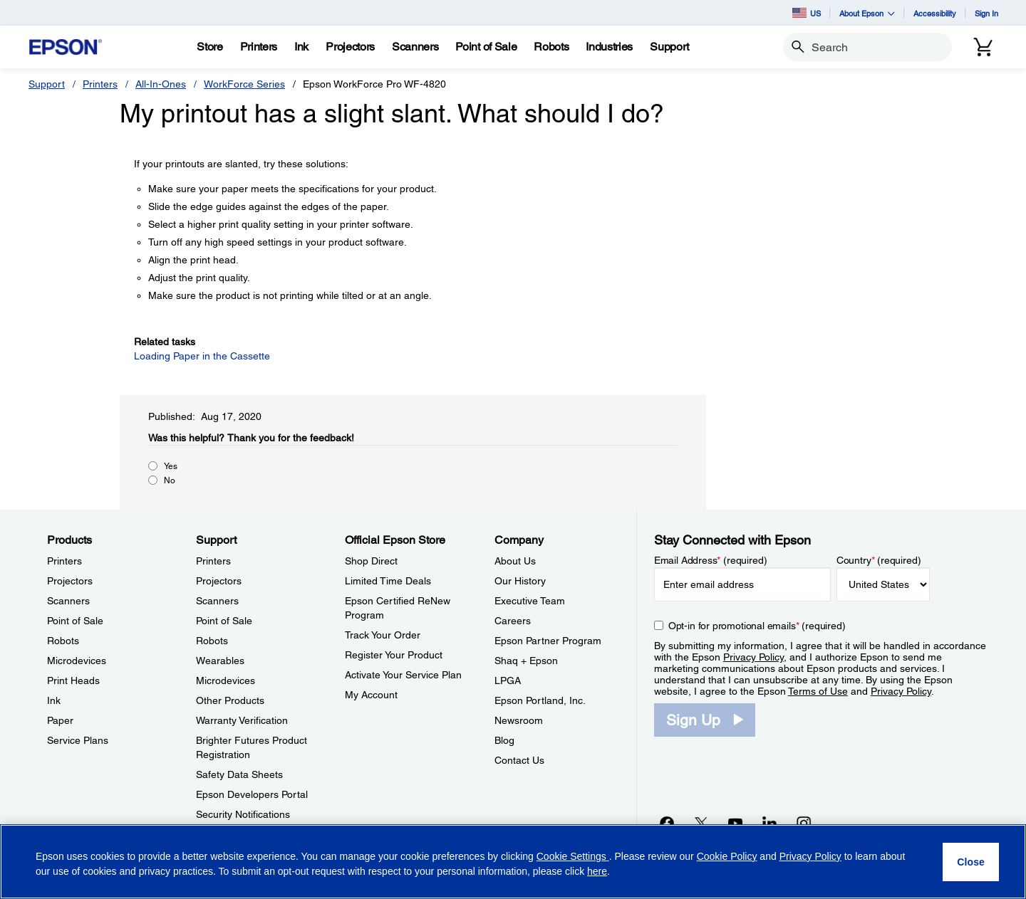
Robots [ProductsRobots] (63, 640)
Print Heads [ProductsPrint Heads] (73, 680)
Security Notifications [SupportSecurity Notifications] (243, 814)
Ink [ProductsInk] (54, 700)
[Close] (971, 862)
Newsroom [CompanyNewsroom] (518, 720)
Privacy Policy (753, 657)
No (169, 480)
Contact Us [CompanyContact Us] (519, 760)
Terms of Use (818, 691)
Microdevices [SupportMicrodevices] (225, 680)
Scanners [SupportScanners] (217, 600)
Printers (100, 84)
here (597, 871)
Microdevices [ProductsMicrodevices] (76, 660)
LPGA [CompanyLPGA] (507, 680)
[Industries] (609, 47)
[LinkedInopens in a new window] (769, 823)
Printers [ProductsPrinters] (64, 561)
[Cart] (983, 47)
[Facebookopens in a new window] (667, 823)
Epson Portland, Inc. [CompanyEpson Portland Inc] (540, 700)
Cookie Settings (573, 856)
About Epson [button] (867, 13)
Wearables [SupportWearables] (220, 660)
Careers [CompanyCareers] (512, 620)
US (806, 13)
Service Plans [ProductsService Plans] (77, 740)
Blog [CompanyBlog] (504, 740)
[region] (513, 861)
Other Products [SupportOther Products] (230, 700)
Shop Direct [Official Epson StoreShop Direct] (371, 561)
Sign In (986, 13)
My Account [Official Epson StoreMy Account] (371, 694)
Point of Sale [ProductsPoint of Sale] (75, 620)
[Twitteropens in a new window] (701, 823)
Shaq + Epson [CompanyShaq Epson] (526, 660)
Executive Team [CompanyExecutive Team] (529, 600)
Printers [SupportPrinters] (213, 561)
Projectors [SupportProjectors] (219, 581)
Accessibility (934, 13)
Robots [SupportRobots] (212, 640)
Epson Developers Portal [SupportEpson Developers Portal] (252, 794)
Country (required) (878, 560)
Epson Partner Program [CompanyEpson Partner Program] (547, 640)
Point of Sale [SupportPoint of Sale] (224, 620)
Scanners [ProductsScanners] (68, 600)
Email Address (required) (710, 560)
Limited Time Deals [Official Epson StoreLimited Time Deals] (388, 581)
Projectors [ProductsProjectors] (70, 581)
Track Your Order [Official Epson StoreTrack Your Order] (382, 635)
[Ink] (301, 47)
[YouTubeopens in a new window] (735, 823)
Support (46, 84)
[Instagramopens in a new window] (804, 823)
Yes (170, 466)
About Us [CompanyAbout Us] (515, 561)
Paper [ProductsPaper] (60, 720)
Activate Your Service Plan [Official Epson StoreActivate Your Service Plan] (403, 674)
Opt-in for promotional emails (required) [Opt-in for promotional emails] (757, 625)
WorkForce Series (244, 84)
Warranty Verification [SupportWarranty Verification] (242, 720)
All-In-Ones (160, 84)
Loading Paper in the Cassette (202, 356)
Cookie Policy (727, 856)
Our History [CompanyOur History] (520, 581)
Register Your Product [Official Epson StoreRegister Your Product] (393, 655)
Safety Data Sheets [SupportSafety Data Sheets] (239, 774)
